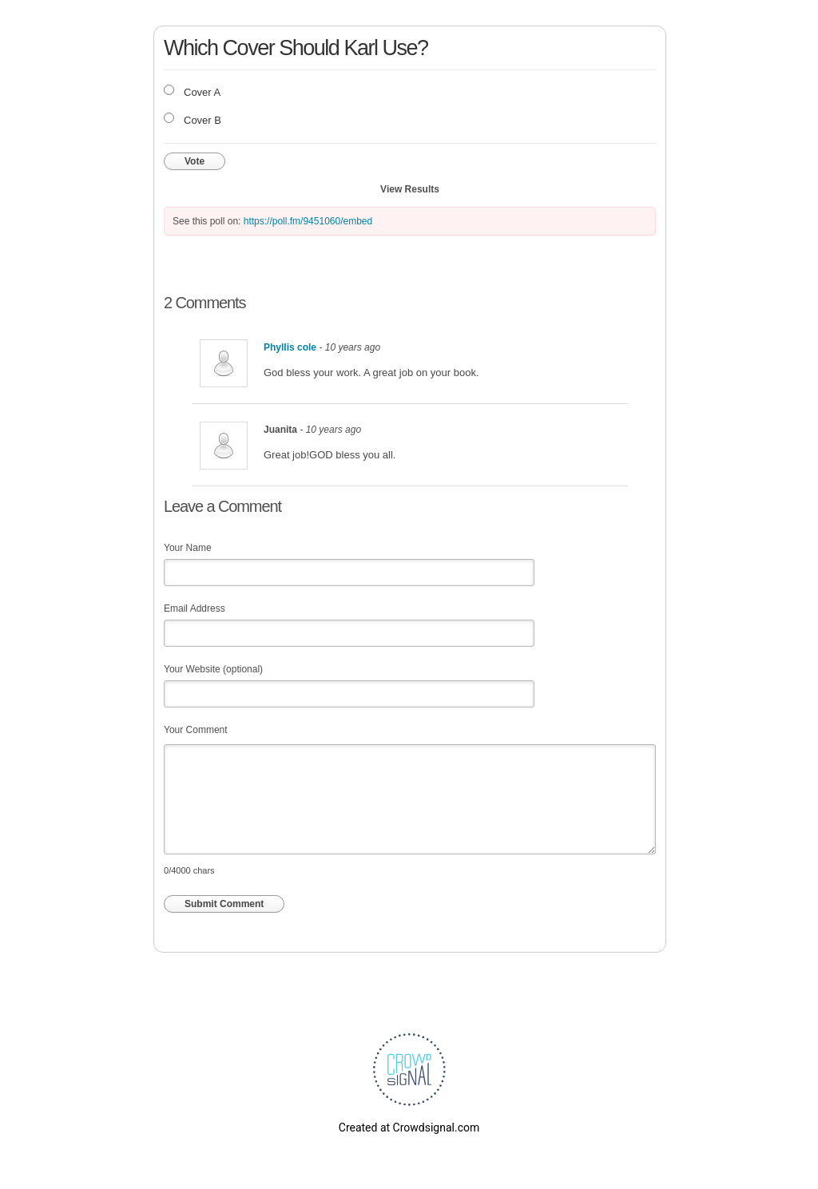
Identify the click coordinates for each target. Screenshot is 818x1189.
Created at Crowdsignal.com (409, 1127)
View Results (409, 189)
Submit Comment (224, 904)
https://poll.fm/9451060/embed (308, 221)
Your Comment (196, 729)
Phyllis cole (290, 347)
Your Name (188, 547)
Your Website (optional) (213, 669)
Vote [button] (194, 161)
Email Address (194, 608)
